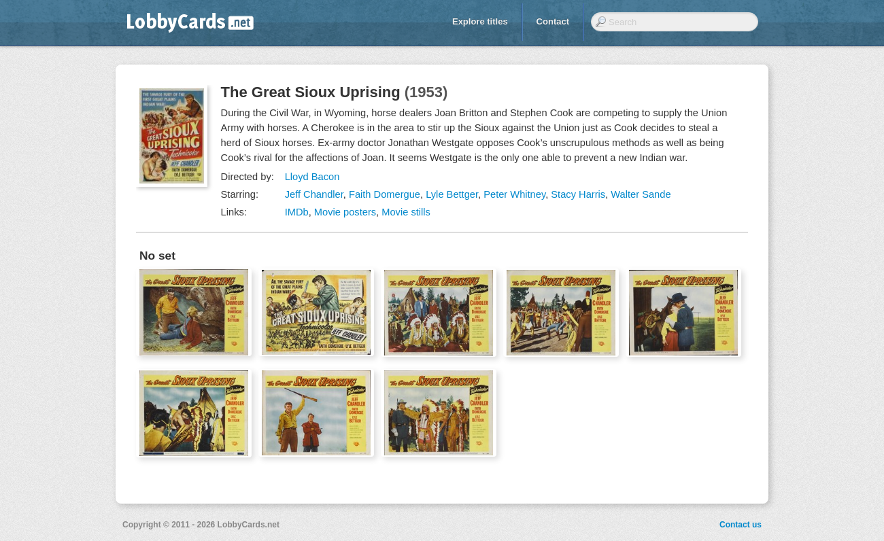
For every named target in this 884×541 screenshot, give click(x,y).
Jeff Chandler (314, 194)
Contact (553, 21)
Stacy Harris (578, 194)
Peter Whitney (514, 194)
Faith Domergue (384, 194)
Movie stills (405, 212)
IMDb (297, 212)
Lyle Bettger (452, 194)
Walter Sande (640, 194)
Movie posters (345, 212)
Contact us (740, 524)
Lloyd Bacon (312, 176)
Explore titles (480, 21)
